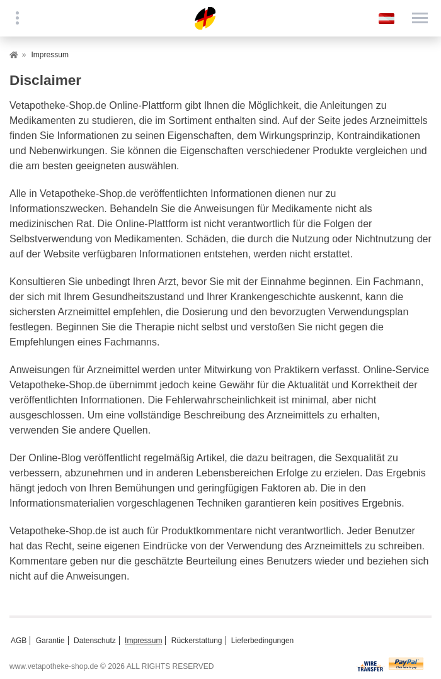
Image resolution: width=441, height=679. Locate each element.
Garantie (50, 640)
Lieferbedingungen (262, 640)
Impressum (143, 640)
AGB (18, 640)
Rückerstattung (196, 640)
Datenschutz (95, 640)
